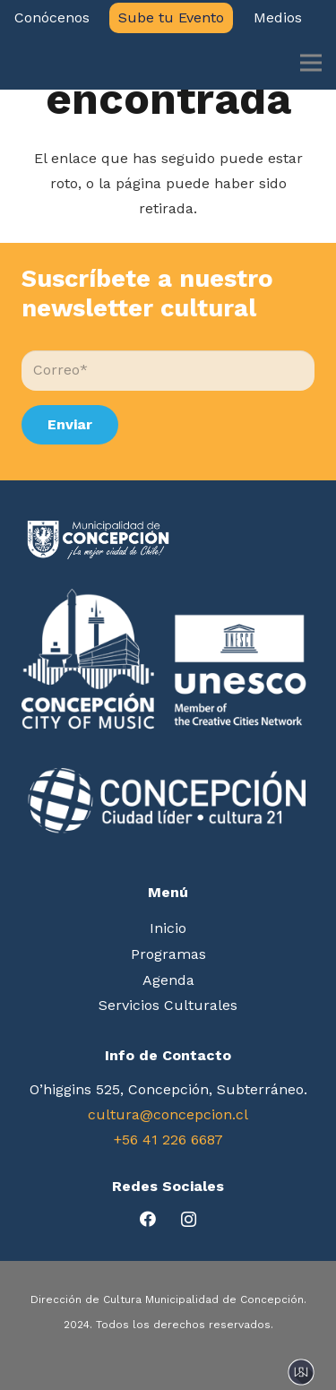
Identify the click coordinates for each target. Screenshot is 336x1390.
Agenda (168, 980)
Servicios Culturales (168, 1005)
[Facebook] (148, 1219)
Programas (168, 954)
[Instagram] (188, 1219)
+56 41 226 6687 (168, 1139)
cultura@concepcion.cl (168, 1114)
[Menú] (311, 62)
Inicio (168, 928)
